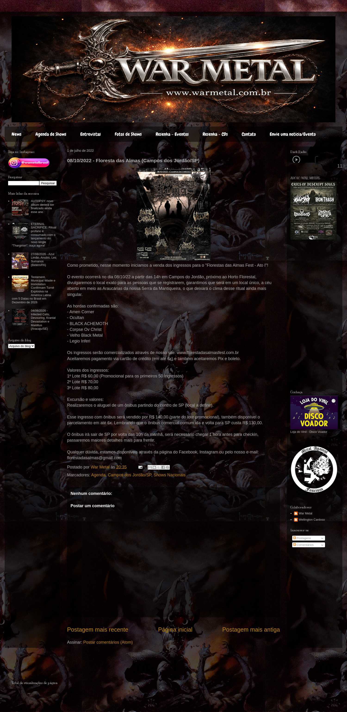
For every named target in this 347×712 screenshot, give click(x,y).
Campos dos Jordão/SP (129, 475)
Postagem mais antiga (251, 629)
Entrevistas (90, 134)
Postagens (302, 538)
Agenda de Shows (50, 134)
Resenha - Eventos (172, 134)
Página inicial (175, 629)
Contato (249, 134)
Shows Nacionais (170, 475)
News (17, 134)
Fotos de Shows (128, 134)
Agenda (98, 475)
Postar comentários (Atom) (108, 642)
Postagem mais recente (97, 629)
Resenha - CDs (215, 134)
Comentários (303, 545)
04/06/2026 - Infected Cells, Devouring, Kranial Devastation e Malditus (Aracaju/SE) (43, 319)
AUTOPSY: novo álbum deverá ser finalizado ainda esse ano (42, 206)
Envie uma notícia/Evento (293, 134)
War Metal (305, 513)
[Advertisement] (39, 666)
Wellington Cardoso (312, 519)
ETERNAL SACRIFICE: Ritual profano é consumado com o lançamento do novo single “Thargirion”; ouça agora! (34, 234)
